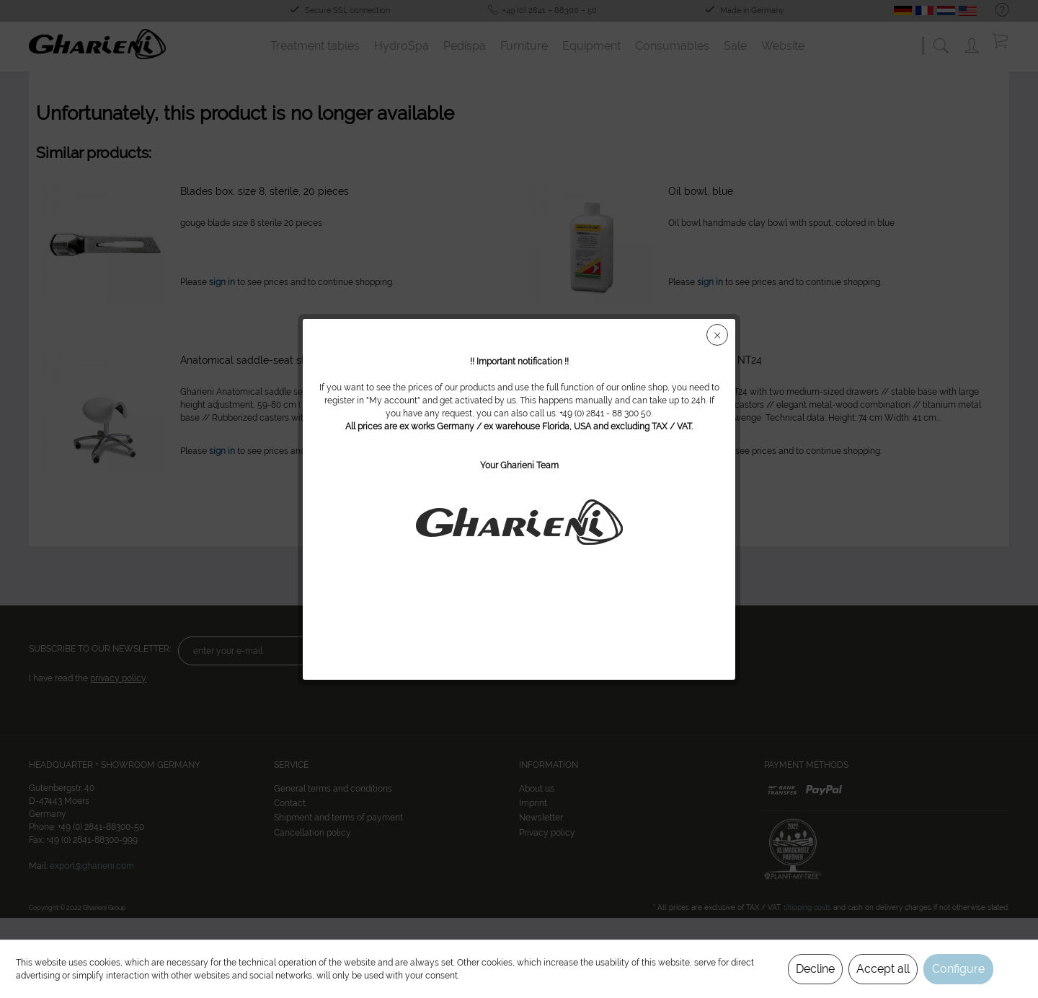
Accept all (883, 969)
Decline (815, 969)
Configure (958, 969)
